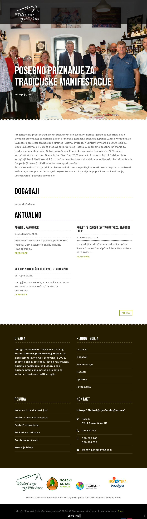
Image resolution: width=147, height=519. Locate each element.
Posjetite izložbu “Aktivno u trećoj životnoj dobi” (103, 229)
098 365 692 (89, 442)
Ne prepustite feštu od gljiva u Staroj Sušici (41, 269)
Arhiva (126, 312)
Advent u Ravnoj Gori (27, 228)
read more (21, 253)
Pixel (120, 511)
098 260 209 (90, 438)
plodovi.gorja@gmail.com (97, 449)
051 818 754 (89, 430)
